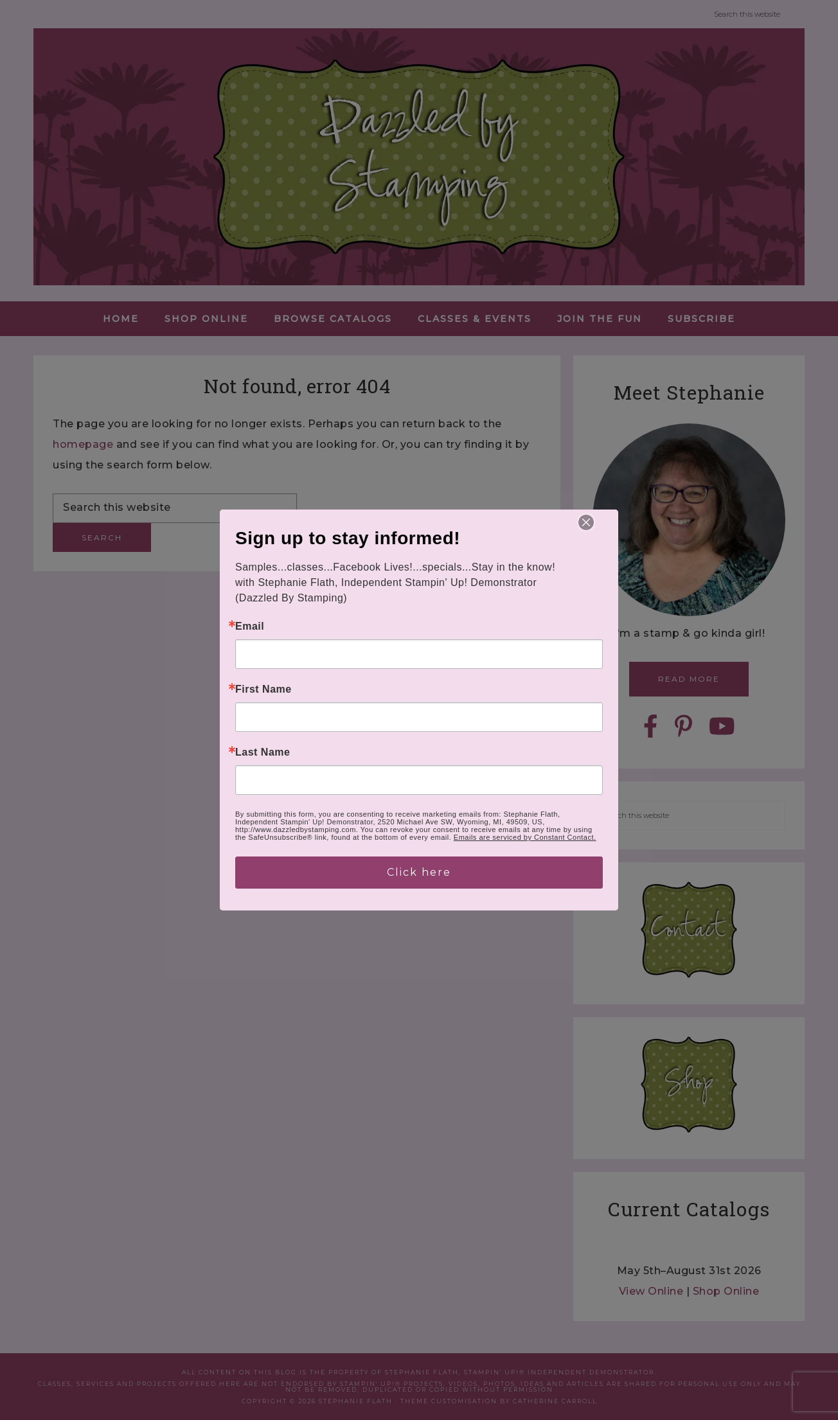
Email (249, 626)
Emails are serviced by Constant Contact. (525, 837)
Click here (419, 872)
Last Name (262, 752)
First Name (263, 689)
